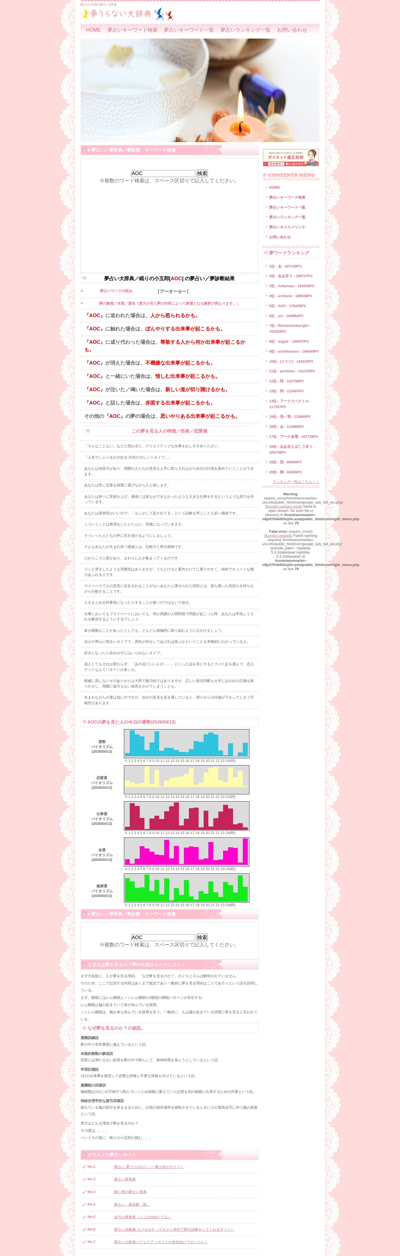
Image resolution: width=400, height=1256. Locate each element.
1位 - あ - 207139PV (285, 266)
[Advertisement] (169, 223)
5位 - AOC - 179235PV (287, 306)
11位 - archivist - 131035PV (292, 371)
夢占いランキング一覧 (246, 30)
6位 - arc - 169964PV (286, 316)
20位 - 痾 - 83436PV (285, 472)
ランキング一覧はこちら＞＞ (295, 482)
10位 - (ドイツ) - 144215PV (291, 361)
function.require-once (284, 506)
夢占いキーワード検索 (133, 30)
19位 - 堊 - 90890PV (285, 462)
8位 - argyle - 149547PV (289, 341)
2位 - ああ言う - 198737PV (290, 276)
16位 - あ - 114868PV (286, 426)
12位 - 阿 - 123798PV (286, 381)
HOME (93, 30)
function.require (278, 536)
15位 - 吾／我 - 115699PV (290, 417)
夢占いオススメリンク (287, 227)
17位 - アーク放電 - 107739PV (293, 436)
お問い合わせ (292, 30)
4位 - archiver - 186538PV (290, 296)
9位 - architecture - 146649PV (294, 351)
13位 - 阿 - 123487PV (286, 391)
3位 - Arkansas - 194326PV (291, 286)
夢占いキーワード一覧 (189, 30)
